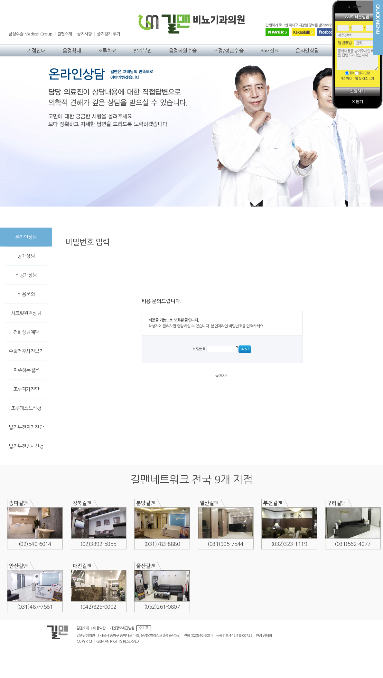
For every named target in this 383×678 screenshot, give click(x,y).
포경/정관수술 (228, 50)
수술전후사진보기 (26, 351)
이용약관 (99, 628)
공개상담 (26, 256)
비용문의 (26, 294)
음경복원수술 (183, 50)
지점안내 (36, 50)
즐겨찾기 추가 (108, 34)
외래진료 (269, 50)
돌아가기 (222, 376)
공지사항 (84, 34)
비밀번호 (199, 349)
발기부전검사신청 (26, 446)
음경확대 (71, 50)
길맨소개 (64, 34)
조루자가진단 (26, 389)
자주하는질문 (26, 370)
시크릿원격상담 (26, 313)
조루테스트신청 (26, 408)
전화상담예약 (26, 332)
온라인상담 (307, 50)
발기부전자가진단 (26, 427)
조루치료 (107, 50)
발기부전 (142, 50)
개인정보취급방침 (122, 628)
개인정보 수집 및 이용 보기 (357, 78)
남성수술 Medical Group (30, 34)
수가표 (143, 628)
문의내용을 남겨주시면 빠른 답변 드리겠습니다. (357, 59)
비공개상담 (26, 275)
